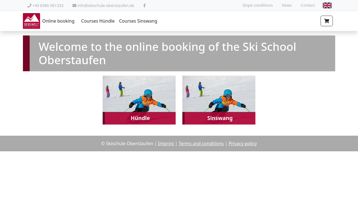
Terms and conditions (201, 143)
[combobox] (327, 5)
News (287, 5)
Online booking (48, 21)
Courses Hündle (97, 21)
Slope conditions (257, 5)
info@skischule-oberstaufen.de (103, 5)
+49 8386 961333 (45, 5)
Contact (308, 5)
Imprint (166, 143)
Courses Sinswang (138, 21)
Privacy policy (243, 143)
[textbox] (327, 5)
